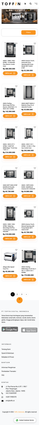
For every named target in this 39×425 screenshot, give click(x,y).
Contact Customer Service (25, 420)
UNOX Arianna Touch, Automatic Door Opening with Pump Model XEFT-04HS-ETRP (28, 64)
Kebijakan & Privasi (8, 357)
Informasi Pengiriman (8, 367)
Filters (28, 32)
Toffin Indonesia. (19, 412)
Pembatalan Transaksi (9, 371)
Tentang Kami (6, 349)
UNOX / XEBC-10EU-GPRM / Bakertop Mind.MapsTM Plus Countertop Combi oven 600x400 (10, 227)
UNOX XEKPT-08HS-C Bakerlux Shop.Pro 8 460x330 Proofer (28, 105)
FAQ (3, 375)
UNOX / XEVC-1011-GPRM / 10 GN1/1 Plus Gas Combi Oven (28, 146)
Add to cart (10, 73)
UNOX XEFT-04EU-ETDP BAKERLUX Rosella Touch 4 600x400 (10, 187)
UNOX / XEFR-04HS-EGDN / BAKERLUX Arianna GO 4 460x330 (28, 187)
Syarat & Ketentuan (8, 353)
